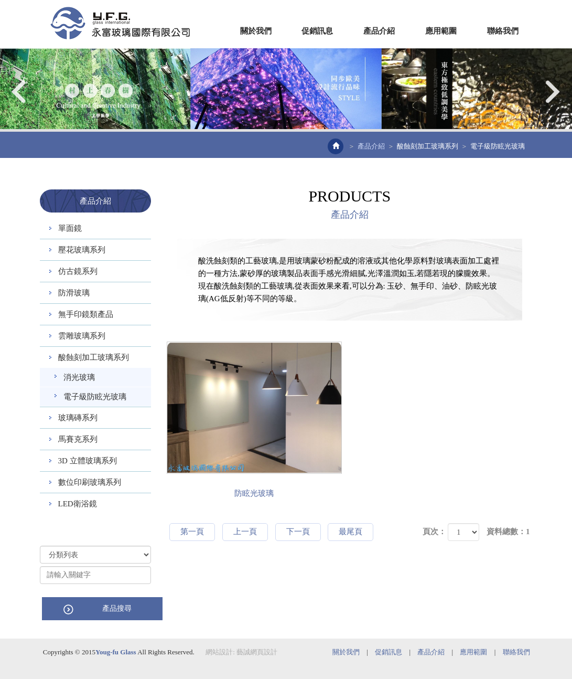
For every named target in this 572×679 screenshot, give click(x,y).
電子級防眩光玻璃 (94, 396)
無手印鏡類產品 (85, 314)
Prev (19, 91)
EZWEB (120, 23)
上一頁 (245, 531)
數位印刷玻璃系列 (89, 482)
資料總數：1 (508, 531)
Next (552, 91)
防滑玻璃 (74, 293)
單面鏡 (70, 228)
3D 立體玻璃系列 (87, 461)
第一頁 (192, 531)
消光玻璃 (79, 377)
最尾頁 (350, 531)
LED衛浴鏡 (77, 504)
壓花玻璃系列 (81, 250)
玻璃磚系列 (78, 417)
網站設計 (219, 651)
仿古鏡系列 (78, 271)
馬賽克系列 (78, 439)
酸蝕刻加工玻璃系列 (427, 146)
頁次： (434, 531)
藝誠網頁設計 (256, 651)
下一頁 (298, 531)
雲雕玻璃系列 (81, 336)
